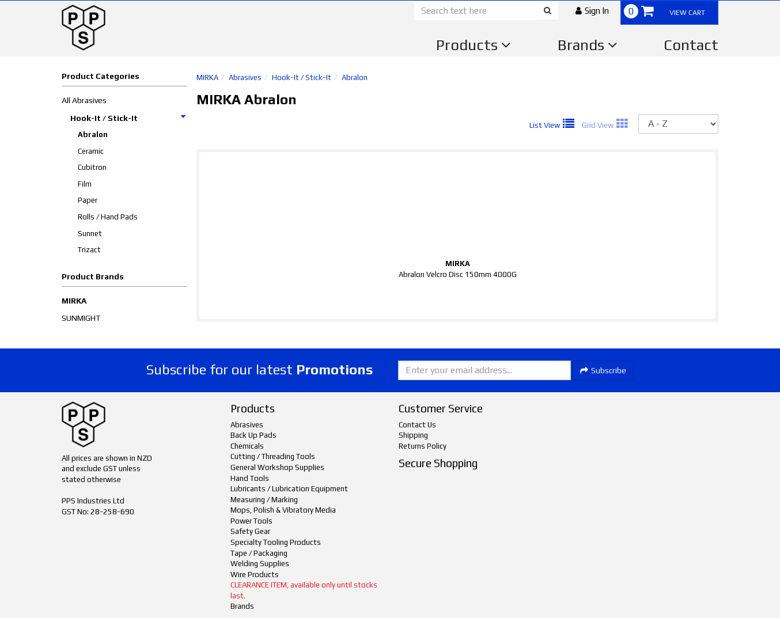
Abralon (93, 134)
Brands (588, 45)
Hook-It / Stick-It (128, 118)
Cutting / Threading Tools (272, 456)
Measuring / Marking (264, 499)
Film (85, 184)
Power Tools (251, 521)
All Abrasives (84, 100)
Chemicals (247, 446)
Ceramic (91, 151)
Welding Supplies (259, 563)
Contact (691, 45)
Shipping (413, 435)
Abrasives (245, 77)
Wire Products (254, 574)
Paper (87, 200)
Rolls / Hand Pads (108, 217)
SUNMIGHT (81, 318)
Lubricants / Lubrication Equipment (289, 488)
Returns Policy (422, 446)
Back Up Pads (253, 435)
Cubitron (92, 167)
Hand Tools (249, 478)
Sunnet (90, 233)
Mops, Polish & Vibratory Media (283, 510)
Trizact (89, 249)
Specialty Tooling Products (275, 542)
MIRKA (74, 300)
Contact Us (417, 424)
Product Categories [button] (100, 76)
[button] (592, 11)
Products (473, 45)
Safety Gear (250, 531)
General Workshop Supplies (277, 467)
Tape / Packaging (258, 553)
